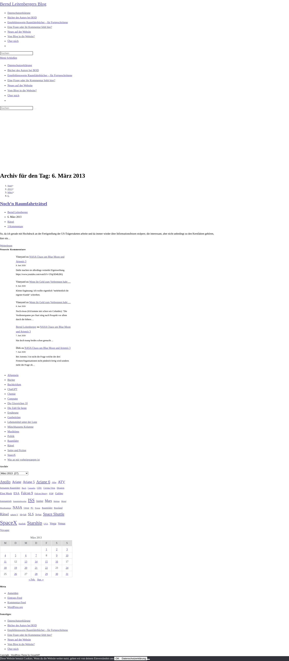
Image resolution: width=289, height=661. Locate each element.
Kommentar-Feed (16, 602)
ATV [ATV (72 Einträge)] (61, 482)
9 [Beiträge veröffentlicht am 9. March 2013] (56, 555)
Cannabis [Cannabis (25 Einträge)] (31, 488)
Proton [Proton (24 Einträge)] (37, 508)
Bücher (11, 380)
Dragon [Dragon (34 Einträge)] (60, 487)
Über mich (13, 95)
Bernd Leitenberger (17, 212)
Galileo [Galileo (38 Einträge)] (59, 493)
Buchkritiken (14, 384)
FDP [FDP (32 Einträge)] (51, 493)
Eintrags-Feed (14, 597)
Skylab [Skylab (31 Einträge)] (23, 514)
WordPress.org (15, 607)
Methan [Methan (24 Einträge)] (56, 501)
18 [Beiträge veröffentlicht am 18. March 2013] (5, 567)
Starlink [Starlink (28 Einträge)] (22, 523)
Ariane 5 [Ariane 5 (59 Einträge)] (29, 482)
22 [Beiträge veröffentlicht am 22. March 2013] (46, 567)
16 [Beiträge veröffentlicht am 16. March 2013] (56, 561)
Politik (10, 436)
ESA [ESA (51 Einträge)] (16, 493)
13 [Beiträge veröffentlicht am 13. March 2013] (26, 561)
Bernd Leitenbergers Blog (23, 3)
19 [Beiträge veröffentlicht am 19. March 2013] (15, 567)
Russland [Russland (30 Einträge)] (58, 508)
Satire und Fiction (16, 450)
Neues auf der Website (20, 85)
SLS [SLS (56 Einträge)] (31, 514)
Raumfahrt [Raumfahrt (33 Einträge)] (47, 507)
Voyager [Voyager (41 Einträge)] (4, 530)
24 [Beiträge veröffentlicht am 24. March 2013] (67, 567)
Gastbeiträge (14, 417)
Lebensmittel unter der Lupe (22, 422)
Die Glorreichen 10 (17, 403)
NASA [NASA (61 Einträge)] (17, 507)
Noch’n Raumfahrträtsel (23, 203)
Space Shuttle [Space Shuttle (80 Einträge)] (53, 514)
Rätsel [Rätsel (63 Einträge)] (4, 514)
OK (117, 658)
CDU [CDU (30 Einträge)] (39, 488)
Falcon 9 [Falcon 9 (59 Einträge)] (27, 493)
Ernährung (12, 412)
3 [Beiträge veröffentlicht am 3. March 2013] (67, 549)
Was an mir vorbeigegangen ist (23, 459)
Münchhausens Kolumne (20, 427)
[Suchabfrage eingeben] (16, 53)
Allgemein (12, 375)
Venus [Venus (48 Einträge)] (61, 523)
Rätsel (10, 221)
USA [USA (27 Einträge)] (46, 524)
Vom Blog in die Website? (22, 90)
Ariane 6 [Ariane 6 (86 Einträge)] (43, 482)
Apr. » (40, 579)
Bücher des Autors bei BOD (23, 70)
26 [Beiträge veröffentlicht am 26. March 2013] (15, 574)
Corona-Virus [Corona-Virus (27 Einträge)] (49, 488)
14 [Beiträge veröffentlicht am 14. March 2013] (36, 561)
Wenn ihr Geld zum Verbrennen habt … (50, 281)
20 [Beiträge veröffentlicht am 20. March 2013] (26, 567)
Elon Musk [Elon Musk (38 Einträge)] (6, 493)
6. (8, 195)
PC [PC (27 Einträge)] (32, 508)
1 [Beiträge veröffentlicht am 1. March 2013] (46, 549)
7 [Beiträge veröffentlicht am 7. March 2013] (36, 555)
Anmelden (12, 593)
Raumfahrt (13, 440)
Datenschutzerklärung (19, 65)
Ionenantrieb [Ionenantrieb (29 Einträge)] (6, 501)
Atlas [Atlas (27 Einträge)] (54, 482)
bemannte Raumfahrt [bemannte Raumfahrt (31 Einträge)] (10, 488)
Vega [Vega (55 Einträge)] (53, 523)
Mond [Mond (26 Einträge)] (63, 501)
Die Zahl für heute (17, 408)
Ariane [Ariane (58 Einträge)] (16, 482)
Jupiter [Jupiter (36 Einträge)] (39, 501)
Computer (12, 398)
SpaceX (11, 455)
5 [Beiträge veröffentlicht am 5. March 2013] (15, 555)
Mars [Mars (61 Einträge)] (48, 501)
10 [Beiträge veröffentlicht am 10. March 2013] (67, 555)
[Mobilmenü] (8, 57)
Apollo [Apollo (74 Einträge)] (5, 482)
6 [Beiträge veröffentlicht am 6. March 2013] (25, 555)
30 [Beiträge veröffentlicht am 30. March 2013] (56, 574)
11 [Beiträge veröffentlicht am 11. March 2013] (5, 561)
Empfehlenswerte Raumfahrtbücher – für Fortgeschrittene (39, 75)
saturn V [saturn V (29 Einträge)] (14, 514)
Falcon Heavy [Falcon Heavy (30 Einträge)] (41, 493)
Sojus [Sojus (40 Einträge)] (38, 514)
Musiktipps (13, 431)
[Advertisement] (144, 141)
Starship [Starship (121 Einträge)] (34, 522)
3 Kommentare (15, 226)
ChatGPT (12, 389)
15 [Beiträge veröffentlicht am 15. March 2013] (46, 561)
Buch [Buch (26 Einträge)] (24, 488)
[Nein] (148, 659)
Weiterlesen (6, 245)
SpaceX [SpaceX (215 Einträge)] (8, 523)
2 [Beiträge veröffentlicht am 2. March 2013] (56, 549)
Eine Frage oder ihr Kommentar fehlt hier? (31, 80)
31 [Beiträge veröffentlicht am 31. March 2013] (67, 574)
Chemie (11, 393)
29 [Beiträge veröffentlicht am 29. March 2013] (46, 574)
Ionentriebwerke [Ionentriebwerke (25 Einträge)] (19, 501)
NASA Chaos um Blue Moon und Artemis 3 (47, 348)
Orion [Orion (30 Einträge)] (26, 508)
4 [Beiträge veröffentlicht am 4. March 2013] (5, 555)
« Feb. (32, 579)
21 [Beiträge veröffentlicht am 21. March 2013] (36, 567)
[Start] (9, 185)
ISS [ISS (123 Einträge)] (31, 500)
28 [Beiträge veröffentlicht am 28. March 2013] (36, 574)
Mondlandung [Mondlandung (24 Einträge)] (5, 508)
